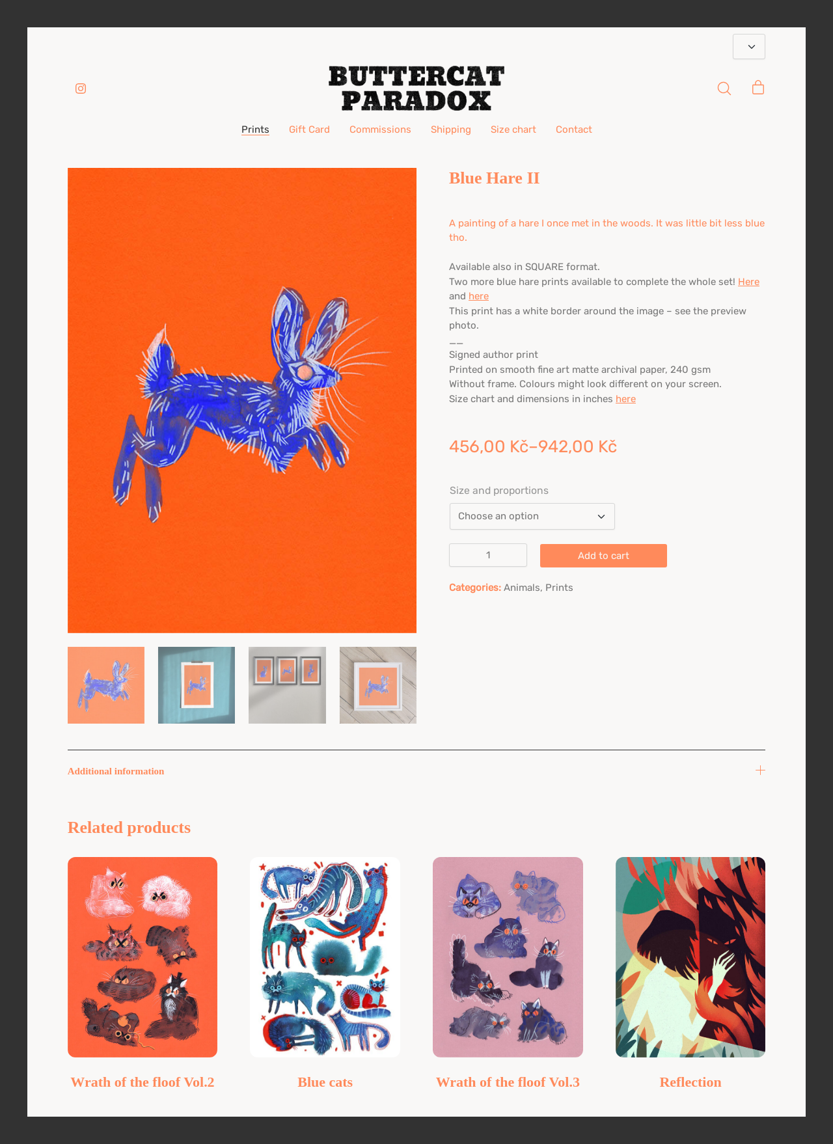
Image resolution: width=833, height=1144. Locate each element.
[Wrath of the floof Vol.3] (508, 957)
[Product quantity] (488, 555)
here (479, 296)
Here (748, 282)
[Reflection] (691, 957)
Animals (522, 587)
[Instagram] (81, 88)
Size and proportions (499, 491)
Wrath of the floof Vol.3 (508, 1082)
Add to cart (603, 556)
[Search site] (724, 88)
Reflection (690, 1082)
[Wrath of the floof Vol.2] (143, 957)
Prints (559, 587)
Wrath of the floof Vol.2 (142, 1082)
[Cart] (758, 88)
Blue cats (325, 1082)
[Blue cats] (325, 957)
